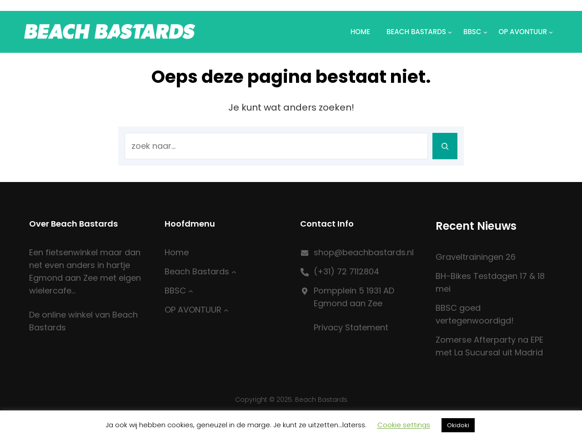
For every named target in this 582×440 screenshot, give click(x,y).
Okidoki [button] (458, 425)
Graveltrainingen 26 (476, 257)
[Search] (444, 146)
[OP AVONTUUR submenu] (226, 310)
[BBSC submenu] (190, 290)
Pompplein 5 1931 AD (354, 290)
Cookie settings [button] (403, 425)
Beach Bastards (416, 31)
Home (360, 31)
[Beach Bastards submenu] (233, 271)
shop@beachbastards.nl (364, 252)
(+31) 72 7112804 (346, 271)
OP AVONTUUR (523, 31)
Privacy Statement (351, 327)
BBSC (472, 31)
